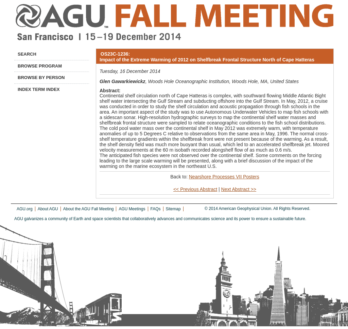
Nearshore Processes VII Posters (224, 176)
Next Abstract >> (239, 189)
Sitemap (173, 209)
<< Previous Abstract (195, 189)
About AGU (48, 209)
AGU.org (25, 209)
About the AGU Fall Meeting (88, 209)
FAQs (156, 209)
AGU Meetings (132, 209)
